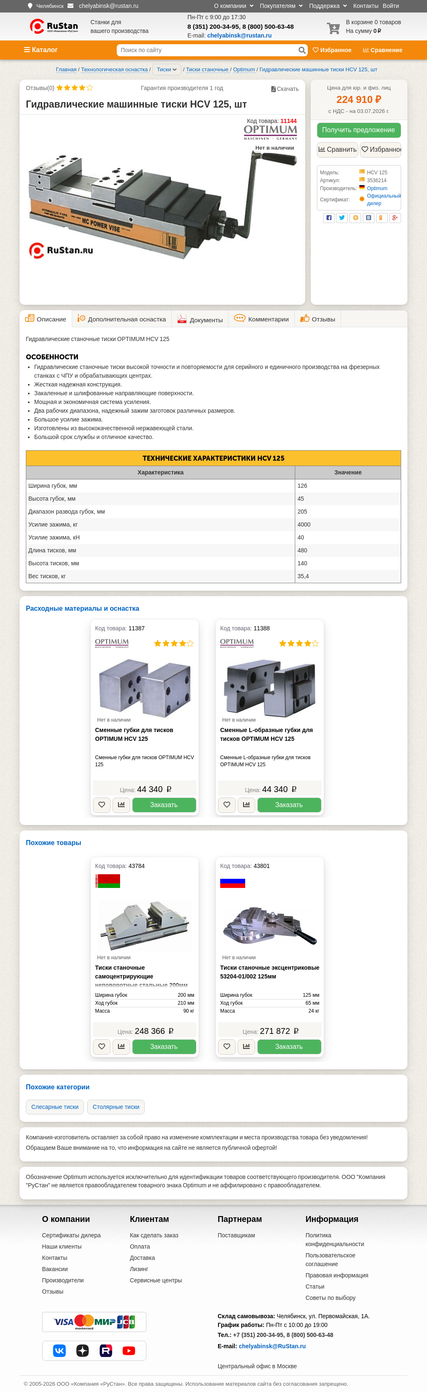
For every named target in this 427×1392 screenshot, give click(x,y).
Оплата (140, 1246)
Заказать (164, 804)
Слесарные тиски (54, 1107)
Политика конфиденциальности (335, 1239)
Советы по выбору (331, 1297)
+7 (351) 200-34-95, (259, 1335)
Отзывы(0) (40, 88)
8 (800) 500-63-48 (268, 26)
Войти (391, 6)
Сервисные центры (156, 1280)
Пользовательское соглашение (331, 1259)
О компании (234, 6)
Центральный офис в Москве (257, 1366)
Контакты (365, 6)
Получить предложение (358, 129)
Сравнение (382, 50)
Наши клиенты (62, 1246)
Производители (63, 1280)
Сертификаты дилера (71, 1235)
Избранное (333, 50)
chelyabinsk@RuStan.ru (272, 1346)
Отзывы (52, 1291)
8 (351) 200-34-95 (213, 26)
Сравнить (338, 149)
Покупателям (281, 6)
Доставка (142, 1257)
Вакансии (55, 1269)
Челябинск (50, 6)
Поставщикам (236, 1235)
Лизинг (139, 1269)
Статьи (315, 1286)
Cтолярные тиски (116, 1107)
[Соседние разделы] (175, 69)
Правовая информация (337, 1275)
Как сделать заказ (154, 1235)
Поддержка (328, 6)
